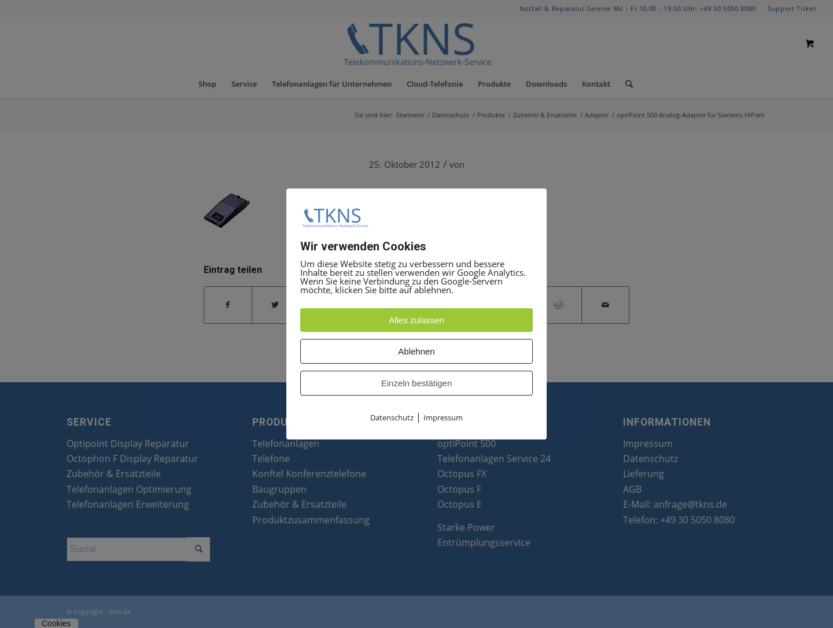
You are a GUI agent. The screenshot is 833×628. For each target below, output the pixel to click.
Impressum (443, 418)
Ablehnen (416, 352)
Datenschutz (392, 418)
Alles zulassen (416, 321)
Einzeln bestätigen (416, 384)
